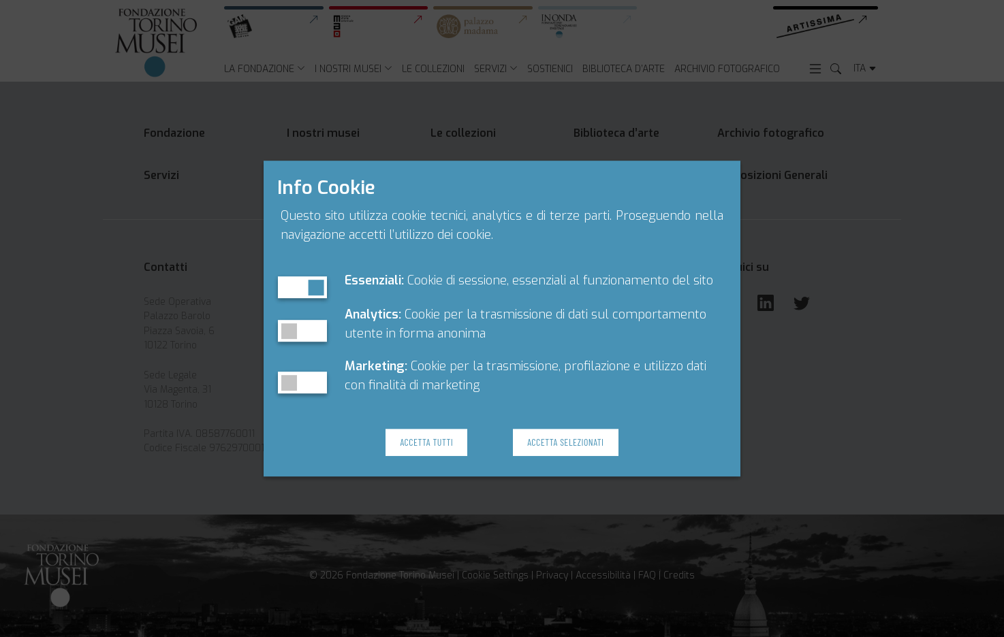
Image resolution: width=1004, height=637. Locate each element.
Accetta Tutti (426, 442)
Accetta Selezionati (565, 442)
